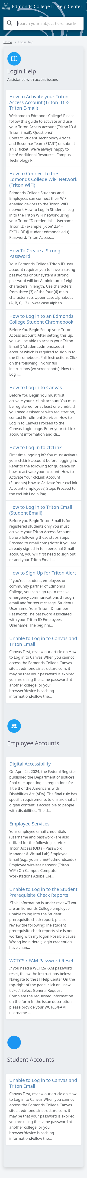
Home (7, 42)
